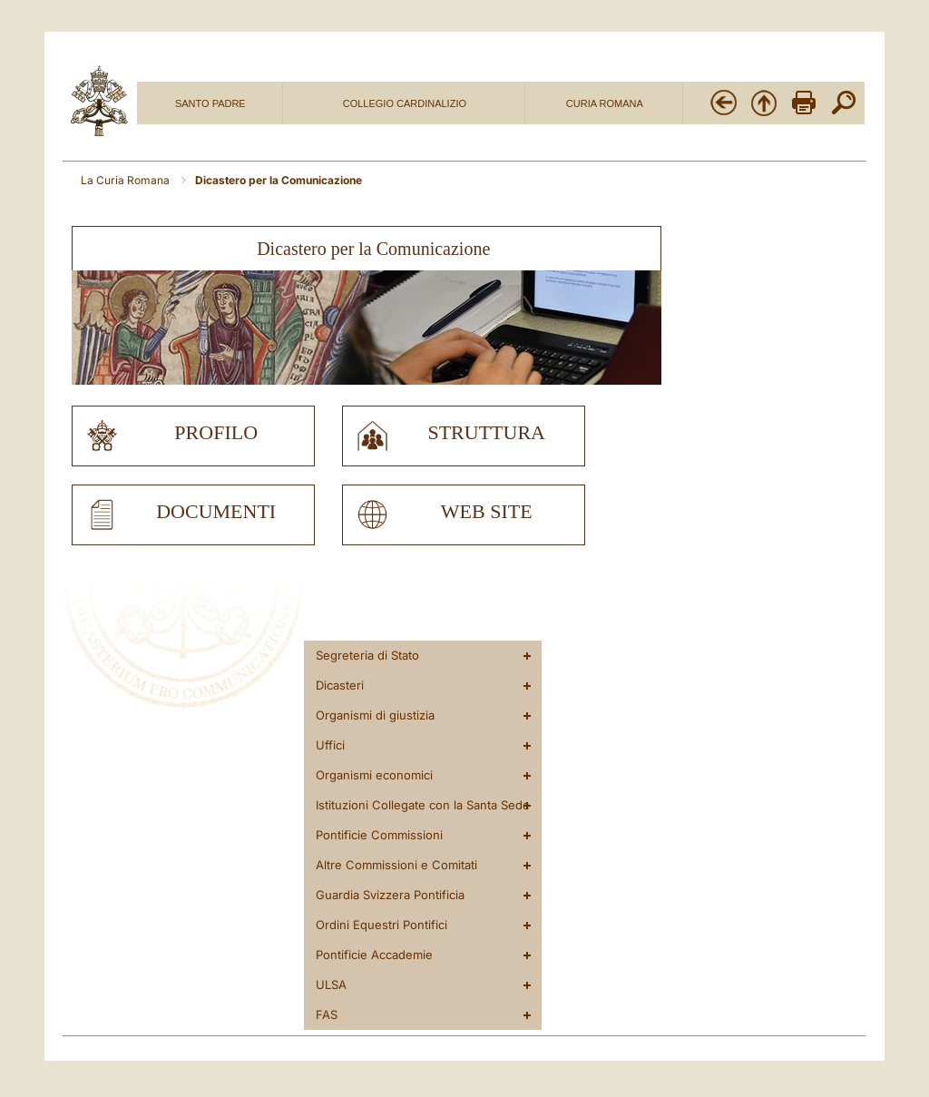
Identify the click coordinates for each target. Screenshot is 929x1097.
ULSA (331, 984)
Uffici (330, 745)
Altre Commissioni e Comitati (396, 864)
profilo (216, 433)
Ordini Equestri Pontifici (381, 924)
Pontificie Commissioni (379, 835)
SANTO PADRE (210, 103)
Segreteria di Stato (367, 655)
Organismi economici (374, 775)
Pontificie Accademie (374, 954)
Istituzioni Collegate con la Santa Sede (423, 805)
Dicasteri (340, 685)
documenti (216, 512)
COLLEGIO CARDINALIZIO (404, 103)
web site (487, 512)
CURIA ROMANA (604, 103)
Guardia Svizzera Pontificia (390, 894)
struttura (486, 433)
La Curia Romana (126, 180)
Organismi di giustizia (375, 715)
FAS (326, 1014)
